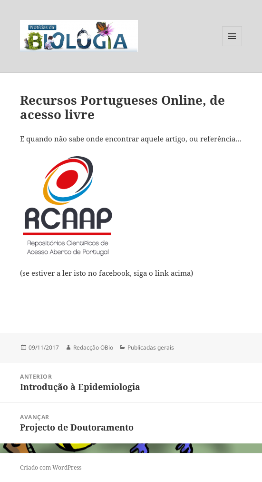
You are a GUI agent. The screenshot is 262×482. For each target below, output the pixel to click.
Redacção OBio (93, 347)
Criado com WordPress (50, 467)
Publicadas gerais (150, 347)
